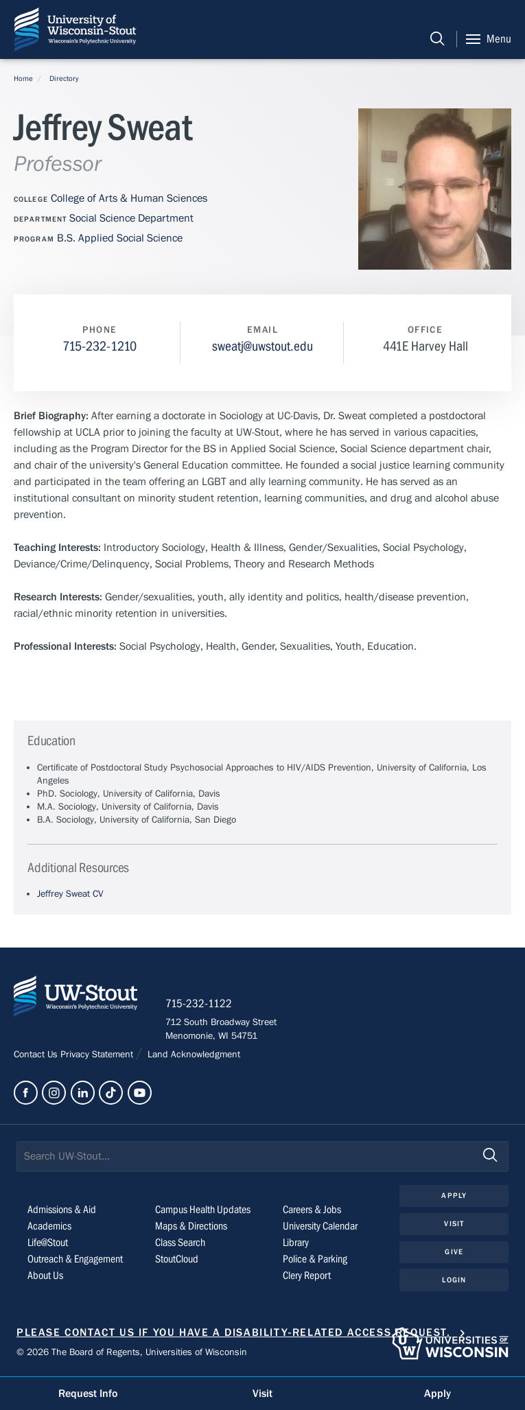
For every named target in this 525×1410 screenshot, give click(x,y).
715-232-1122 (198, 1004)
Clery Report (307, 1275)
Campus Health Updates (202, 1209)
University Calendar (320, 1226)
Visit (454, 1223)
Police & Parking (315, 1259)
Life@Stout (47, 1242)
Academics (49, 1226)
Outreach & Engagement (75, 1259)
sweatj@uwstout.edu (262, 346)
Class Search (180, 1242)
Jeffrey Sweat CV (70, 894)
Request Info (87, 1393)
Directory (64, 78)
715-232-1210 (99, 346)
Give (454, 1251)
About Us (45, 1275)
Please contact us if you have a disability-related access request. (233, 1332)
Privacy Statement (98, 1054)
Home (23, 78)
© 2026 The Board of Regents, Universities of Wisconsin (131, 1352)
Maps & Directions (191, 1226)
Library (296, 1242)
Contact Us (37, 1054)
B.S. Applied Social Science (120, 238)
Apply (454, 1195)
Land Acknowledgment (192, 1054)
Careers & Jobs (312, 1209)
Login (454, 1280)
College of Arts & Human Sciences (129, 198)
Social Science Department (131, 218)
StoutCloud (176, 1259)
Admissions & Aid (61, 1209)
